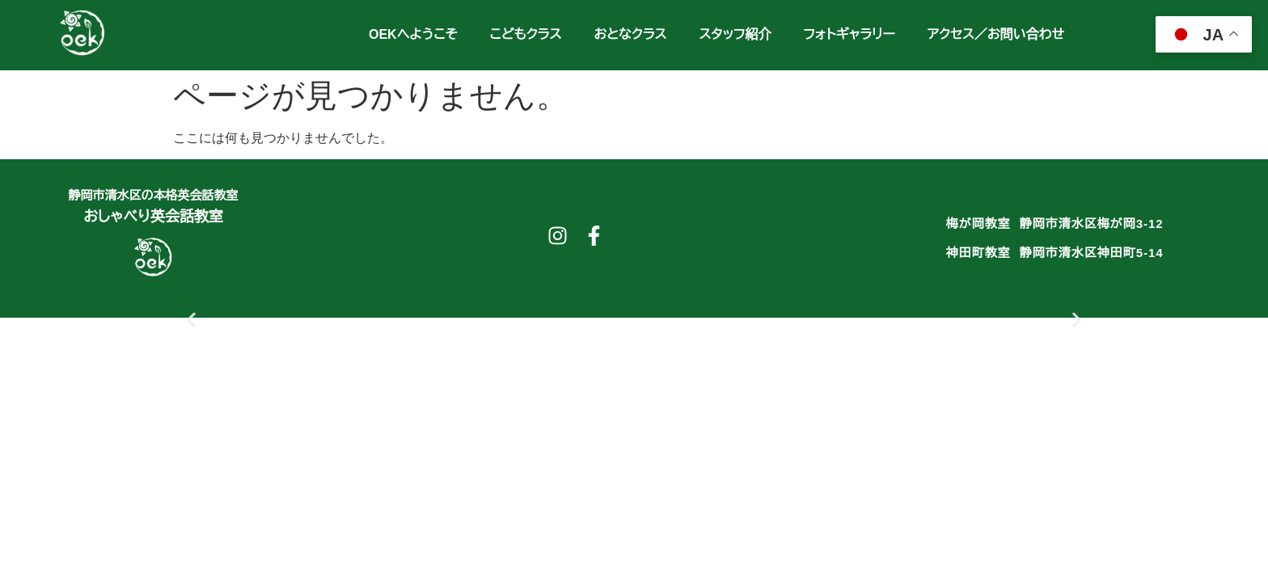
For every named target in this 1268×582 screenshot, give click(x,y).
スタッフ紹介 (735, 34)
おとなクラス (630, 34)
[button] (191, 320)
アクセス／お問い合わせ (996, 34)
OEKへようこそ (413, 34)
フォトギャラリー (848, 34)
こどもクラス (526, 34)
